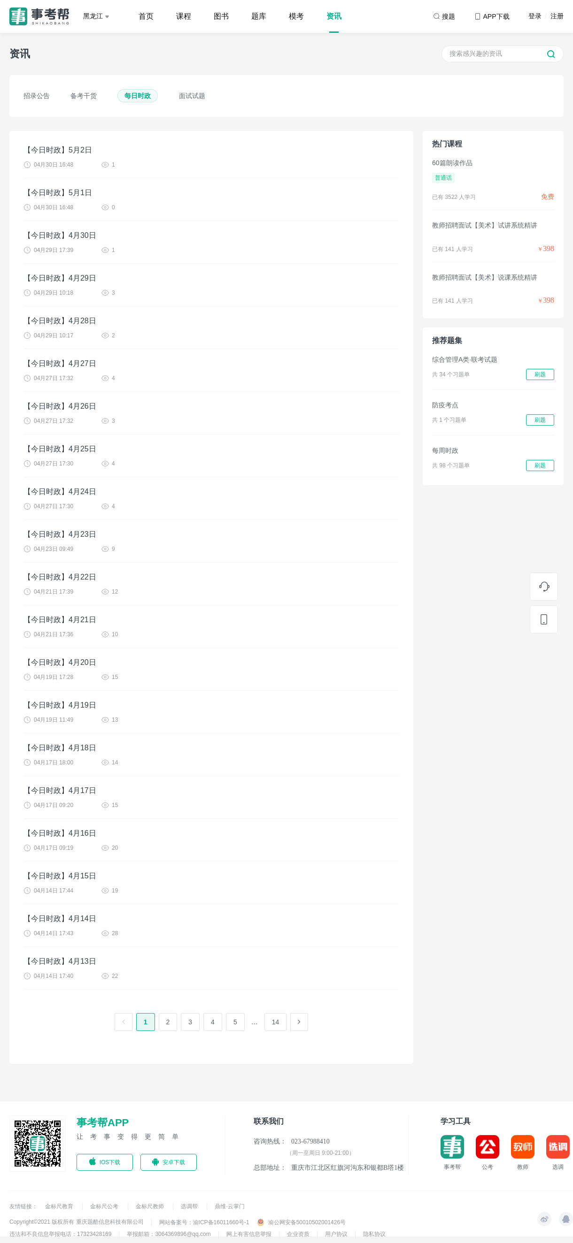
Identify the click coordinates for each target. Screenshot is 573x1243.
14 (275, 1022)
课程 (183, 16)
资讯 (333, 16)
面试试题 (192, 95)
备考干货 (83, 95)
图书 (221, 16)
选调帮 (190, 1206)
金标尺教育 (60, 1206)
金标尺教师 (150, 1206)
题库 (258, 16)
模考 (296, 16)
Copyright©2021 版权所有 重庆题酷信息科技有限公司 (76, 1222)
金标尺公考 (105, 1206)
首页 (146, 16)
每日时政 (137, 95)
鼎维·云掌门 (229, 1206)
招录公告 (36, 95)
